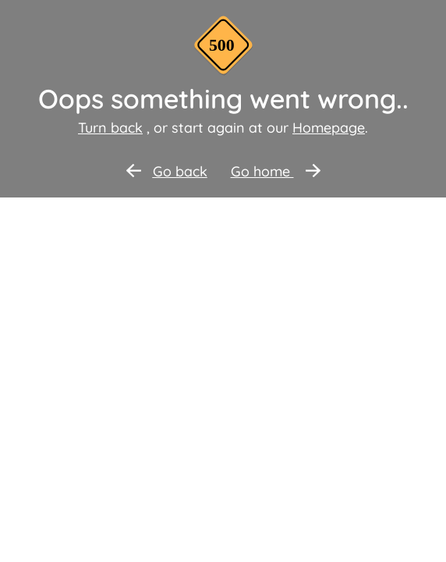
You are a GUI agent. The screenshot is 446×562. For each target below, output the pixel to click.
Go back (166, 171)
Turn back (110, 128)
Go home (275, 171)
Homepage (328, 128)
